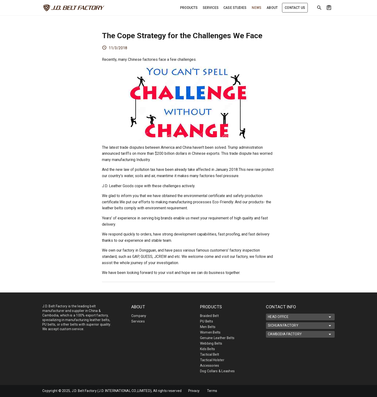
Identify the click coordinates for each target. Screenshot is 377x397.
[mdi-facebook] (304, 391)
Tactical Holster (212, 360)
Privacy (194, 391)
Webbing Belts (211, 343)
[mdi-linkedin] (314, 391)
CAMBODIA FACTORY (300, 334)
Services (138, 321)
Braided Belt (209, 316)
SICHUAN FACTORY (300, 326)
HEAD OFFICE (300, 317)
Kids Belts (207, 349)
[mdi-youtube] (324, 391)
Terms (212, 391)
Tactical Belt (209, 354)
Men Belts (208, 327)
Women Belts (210, 332)
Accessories (209, 365)
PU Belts (206, 321)
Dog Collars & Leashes (217, 371)
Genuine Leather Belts (217, 338)
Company (138, 316)
